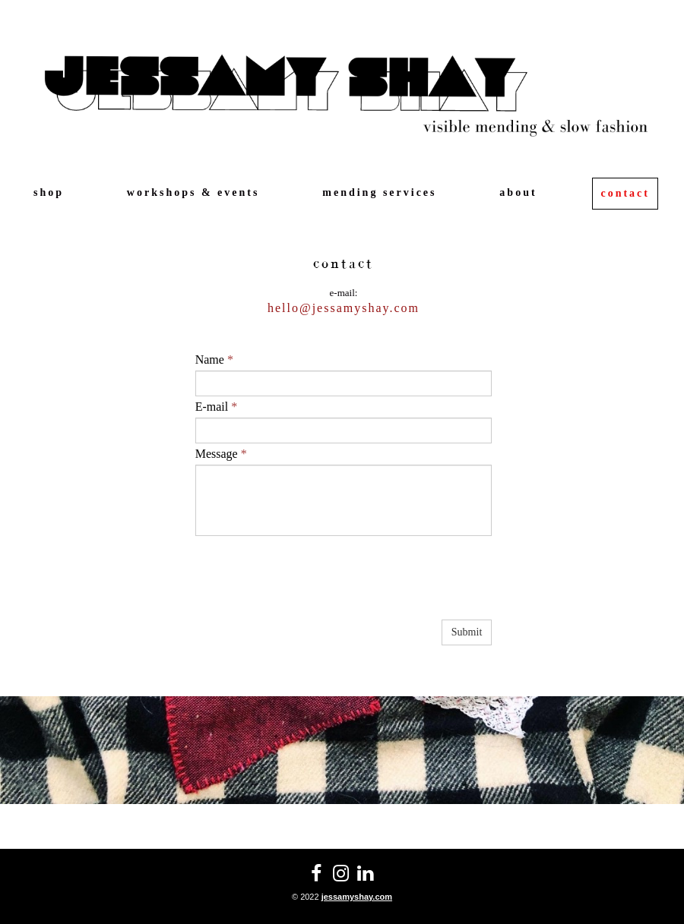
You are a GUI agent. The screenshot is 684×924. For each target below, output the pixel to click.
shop (48, 192)
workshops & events (193, 192)
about (518, 192)
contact (625, 193)
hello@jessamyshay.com (344, 307)
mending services (379, 192)
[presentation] (310, 587)
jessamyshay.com (356, 896)
